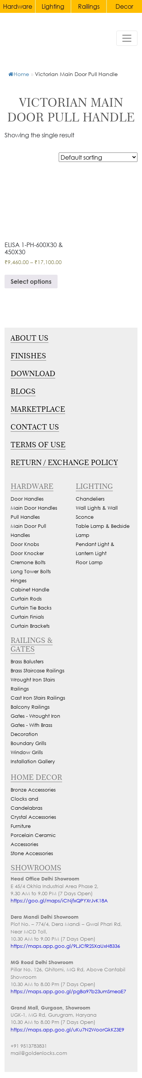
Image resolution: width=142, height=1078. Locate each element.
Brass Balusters (27, 661)
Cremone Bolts (28, 562)
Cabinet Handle (30, 589)
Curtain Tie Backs (31, 608)
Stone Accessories (32, 853)
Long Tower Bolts (31, 571)
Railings (89, 6)
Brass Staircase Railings (37, 670)
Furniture (21, 826)
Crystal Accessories (33, 817)
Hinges (19, 580)
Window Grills (27, 752)
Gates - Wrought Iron (35, 716)
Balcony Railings (30, 707)
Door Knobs (25, 544)
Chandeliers (90, 499)
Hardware (17, 6)
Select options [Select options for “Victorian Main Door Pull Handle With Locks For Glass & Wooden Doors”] (31, 281)
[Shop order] (98, 157)
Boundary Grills (28, 743)
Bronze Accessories (33, 790)
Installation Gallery (33, 761)
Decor (124, 6)
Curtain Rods (26, 599)
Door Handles (27, 499)
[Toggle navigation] (126, 38)
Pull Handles (25, 517)
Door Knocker (27, 553)
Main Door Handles (34, 508)
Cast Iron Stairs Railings (38, 698)
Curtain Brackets (30, 626)
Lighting (53, 6)
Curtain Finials (27, 617)
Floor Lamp (89, 562)
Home (18, 74)
